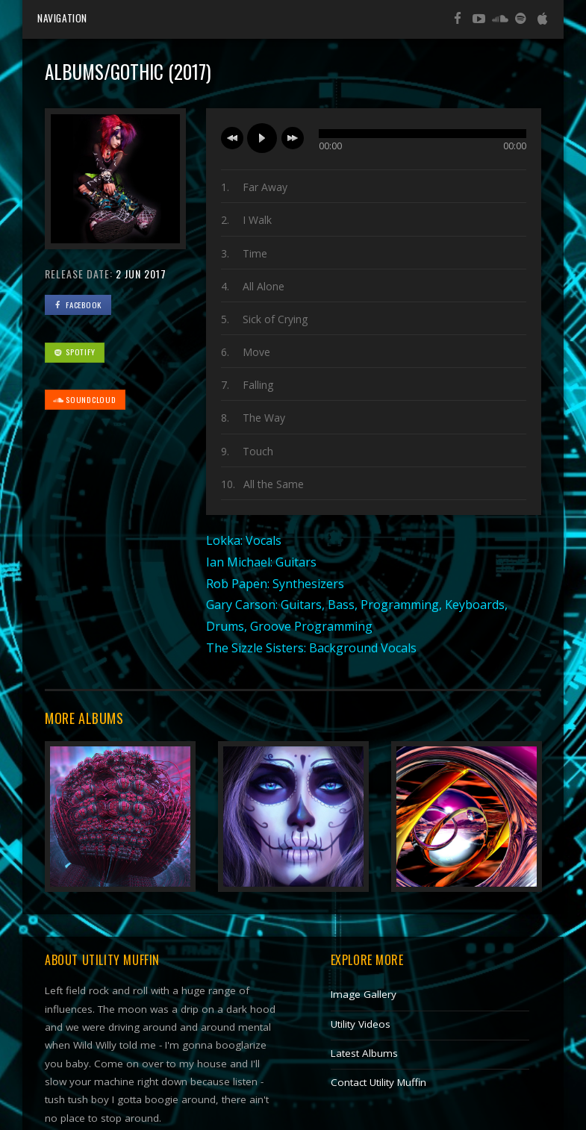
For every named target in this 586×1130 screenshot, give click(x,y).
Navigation (62, 17)
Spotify (74, 352)
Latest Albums (364, 1053)
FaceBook (77, 304)
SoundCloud (84, 399)
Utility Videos (360, 1024)
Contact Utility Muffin (378, 1082)
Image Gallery (363, 994)
